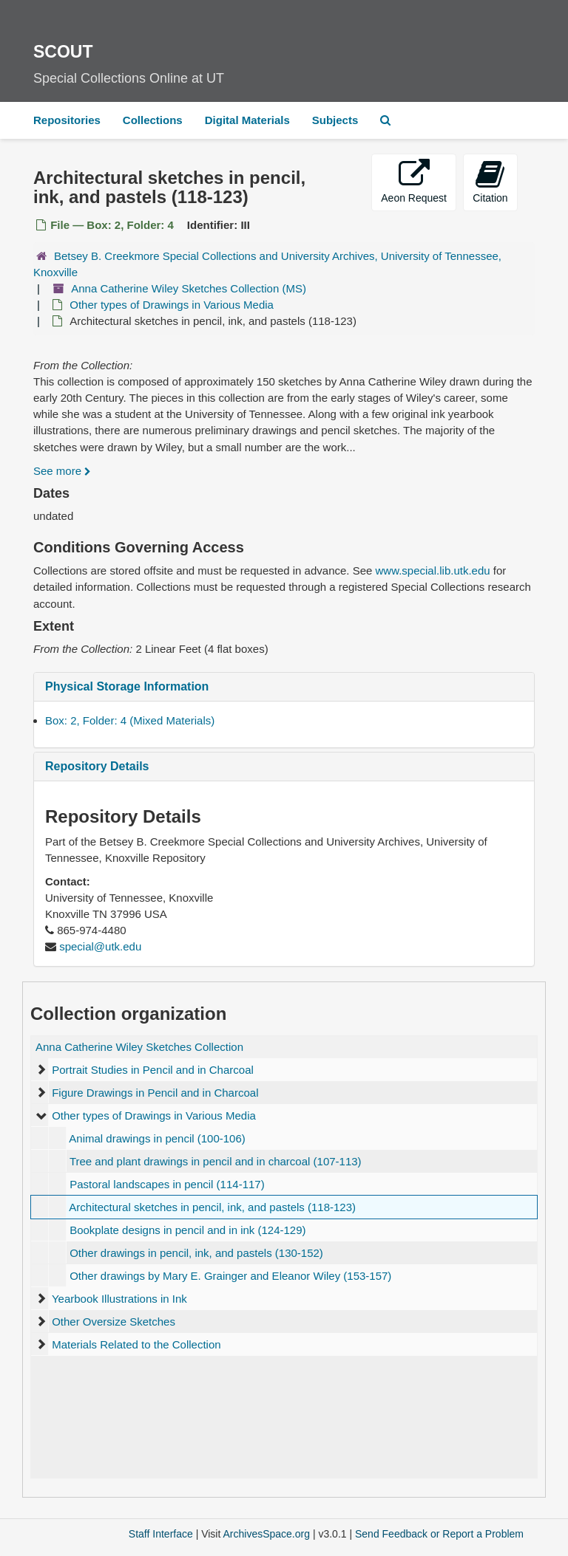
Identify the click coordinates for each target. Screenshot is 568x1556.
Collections (153, 120)
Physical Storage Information (127, 686)
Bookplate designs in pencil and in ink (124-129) (187, 1230)
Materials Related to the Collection (136, 1344)
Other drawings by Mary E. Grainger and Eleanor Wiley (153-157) (230, 1275)
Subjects (335, 120)
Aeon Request (414, 181)
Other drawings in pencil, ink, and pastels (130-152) (196, 1253)
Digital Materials (247, 120)
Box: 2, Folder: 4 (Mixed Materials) (129, 720)
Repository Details (97, 766)
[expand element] (41, 1070)
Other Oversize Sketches (113, 1321)
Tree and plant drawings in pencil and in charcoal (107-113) (216, 1161)
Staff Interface (161, 1534)
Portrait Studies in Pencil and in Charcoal (153, 1069)
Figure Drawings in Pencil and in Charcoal (155, 1092)
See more (62, 471)
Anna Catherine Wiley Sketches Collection (139, 1047)
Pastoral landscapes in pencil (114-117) (167, 1184)
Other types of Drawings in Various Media (172, 304)
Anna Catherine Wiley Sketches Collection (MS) (188, 288)
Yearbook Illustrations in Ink (119, 1298)
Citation (490, 181)
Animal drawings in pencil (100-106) (157, 1138)
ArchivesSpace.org (266, 1534)
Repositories (67, 120)
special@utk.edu (100, 946)
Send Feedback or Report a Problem (439, 1534)
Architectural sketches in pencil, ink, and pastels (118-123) (212, 1207)
